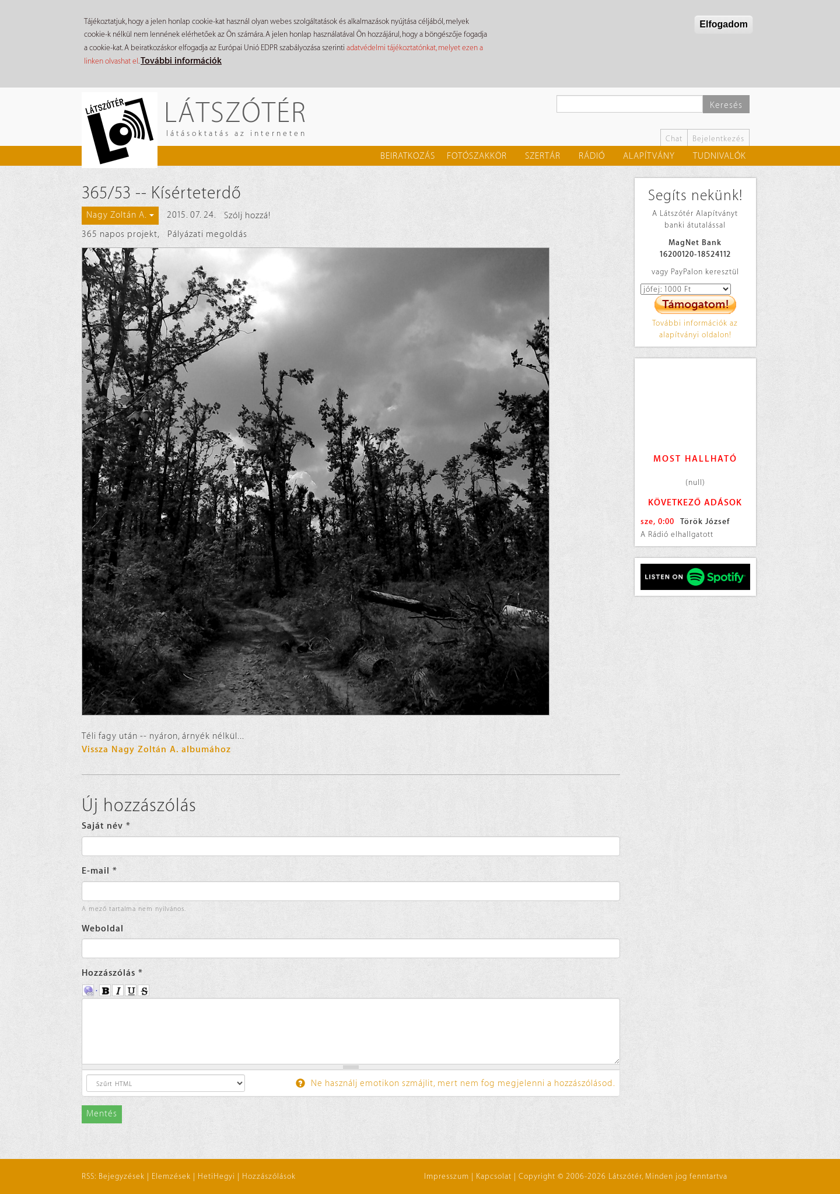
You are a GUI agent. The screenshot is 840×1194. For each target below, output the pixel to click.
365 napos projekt (120, 234)
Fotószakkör (477, 156)
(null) (695, 482)
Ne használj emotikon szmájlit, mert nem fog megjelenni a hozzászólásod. (455, 1083)
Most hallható (695, 459)
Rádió (592, 156)
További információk (181, 61)
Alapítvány (649, 156)
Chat (674, 138)
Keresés (726, 105)
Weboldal (103, 929)
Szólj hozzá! (247, 216)
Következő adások (695, 503)
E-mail (99, 871)
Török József (705, 521)
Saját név (106, 826)
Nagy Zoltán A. (120, 215)
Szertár (543, 156)
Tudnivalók (719, 156)
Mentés (101, 1114)
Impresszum (446, 1176)
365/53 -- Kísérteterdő (162, 193)
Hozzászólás (112, 973)
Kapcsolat (494, 1176)
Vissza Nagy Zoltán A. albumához (156, 750)
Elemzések (171, 1176)
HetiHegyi (216, 1176)
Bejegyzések (122, 1176)
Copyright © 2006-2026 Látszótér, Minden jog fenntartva (623, 1176)
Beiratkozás (407, 156)
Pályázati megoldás (207, 234)
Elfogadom (723, 24)
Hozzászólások (269, 1176)
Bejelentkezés (718, 138)
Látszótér (235, 111)
